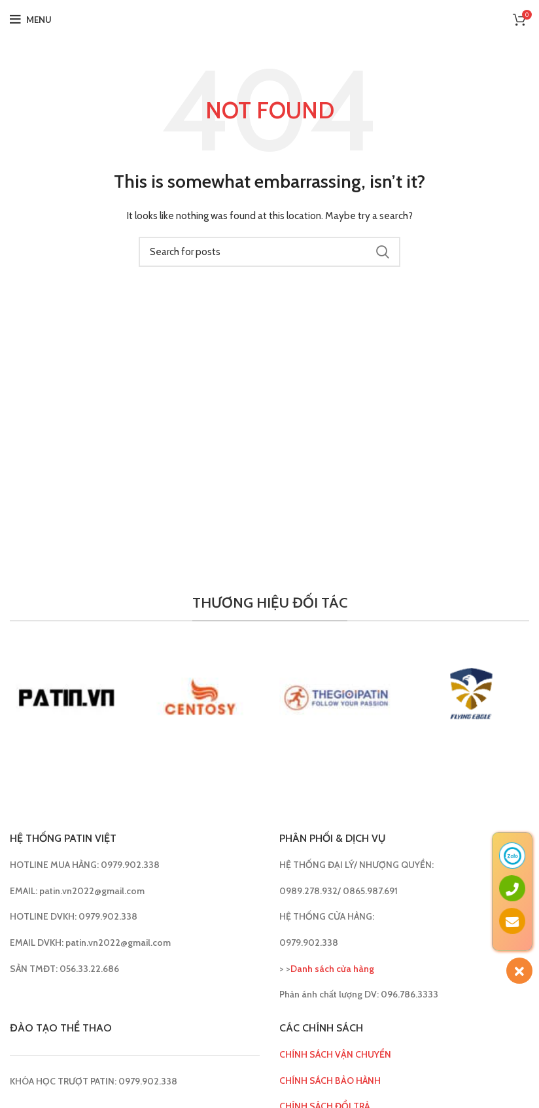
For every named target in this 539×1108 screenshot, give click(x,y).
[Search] (269, 252)
